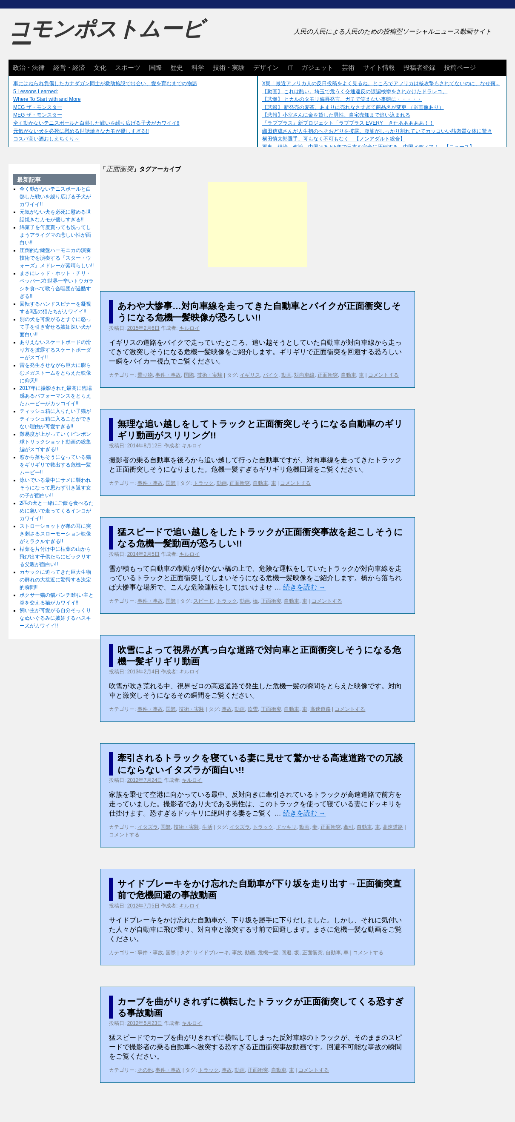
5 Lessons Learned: (35, 91)
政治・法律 (29, 67)
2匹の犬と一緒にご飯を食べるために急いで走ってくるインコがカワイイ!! (57, 510)
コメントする (383, 375)
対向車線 (304, 375)
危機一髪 (268, 953)
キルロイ (189, 328)
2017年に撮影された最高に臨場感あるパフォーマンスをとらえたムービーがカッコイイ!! (56, 395)
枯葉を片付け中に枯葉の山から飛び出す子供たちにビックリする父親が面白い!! (55, 556)
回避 (286, 953)
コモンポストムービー (106, 36)
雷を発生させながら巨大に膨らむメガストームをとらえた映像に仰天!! (55, 373)
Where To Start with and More (47, 99)
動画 (286, 375)
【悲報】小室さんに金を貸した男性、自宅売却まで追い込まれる (336, 115)
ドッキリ (286, 827)
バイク (270, 375)
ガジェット (317, 67)
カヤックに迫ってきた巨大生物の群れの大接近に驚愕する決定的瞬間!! (55, 579)
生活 (207, 827)
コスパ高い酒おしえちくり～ (46, 139)
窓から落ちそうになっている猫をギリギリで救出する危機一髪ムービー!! (55, 464)
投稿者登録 (419, 67)
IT (290, 67)
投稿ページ (460, 67)
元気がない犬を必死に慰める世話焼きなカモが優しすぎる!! (81, 131)
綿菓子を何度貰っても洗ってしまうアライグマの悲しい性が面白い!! (55, 235)
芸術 (348, 67)
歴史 (176, 67)
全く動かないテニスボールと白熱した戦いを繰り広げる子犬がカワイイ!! (96, 123)
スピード (203, 601)
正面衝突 (328, 375)
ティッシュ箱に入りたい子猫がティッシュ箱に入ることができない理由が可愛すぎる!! (55, 418)
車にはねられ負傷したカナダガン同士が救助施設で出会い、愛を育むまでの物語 (105, 83)
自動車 (348, 375)
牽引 (348, 827)
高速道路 (320, 709)
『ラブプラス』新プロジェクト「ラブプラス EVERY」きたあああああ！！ (348, 123)
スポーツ (127, 67)
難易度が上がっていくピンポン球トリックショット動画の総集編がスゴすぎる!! (55, 441)
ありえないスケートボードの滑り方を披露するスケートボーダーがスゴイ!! (55, 350)
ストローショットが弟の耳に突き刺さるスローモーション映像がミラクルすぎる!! (55, 533)
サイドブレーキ (211, 953)
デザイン (266, 67)
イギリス (250, 375)
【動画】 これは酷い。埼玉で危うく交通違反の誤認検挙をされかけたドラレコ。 (354, 91)
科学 (198, 67)
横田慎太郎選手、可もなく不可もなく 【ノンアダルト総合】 (333, 139)
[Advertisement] (257, 224)
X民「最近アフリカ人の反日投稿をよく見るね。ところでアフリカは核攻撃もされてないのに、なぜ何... (381, 83)
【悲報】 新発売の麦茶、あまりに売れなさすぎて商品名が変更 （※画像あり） (353, 107)
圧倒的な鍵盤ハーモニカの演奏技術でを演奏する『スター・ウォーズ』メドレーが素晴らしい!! (57, 258)
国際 (155, 67)
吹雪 (253, 709)
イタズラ (147, 827)
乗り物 (145, 375)
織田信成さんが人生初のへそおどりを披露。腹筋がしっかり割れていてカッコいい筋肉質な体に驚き (377, 131)
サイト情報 (379, 67)
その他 (145, 1070)
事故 (227, 709)
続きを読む (304, 587)
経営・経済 (69, 67)
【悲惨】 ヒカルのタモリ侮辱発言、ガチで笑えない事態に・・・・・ (342, 99)
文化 (100, 67)
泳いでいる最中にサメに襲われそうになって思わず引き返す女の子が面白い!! (55, 487)
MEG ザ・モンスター (37, 107)
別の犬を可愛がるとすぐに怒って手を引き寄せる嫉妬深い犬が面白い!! (55, 327)
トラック (203, 483)
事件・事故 (168, 375)
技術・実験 (229, 67)
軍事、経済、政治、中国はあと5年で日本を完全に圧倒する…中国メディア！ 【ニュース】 (368, 147)
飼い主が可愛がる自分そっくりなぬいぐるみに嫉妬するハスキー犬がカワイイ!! (55, 618)
